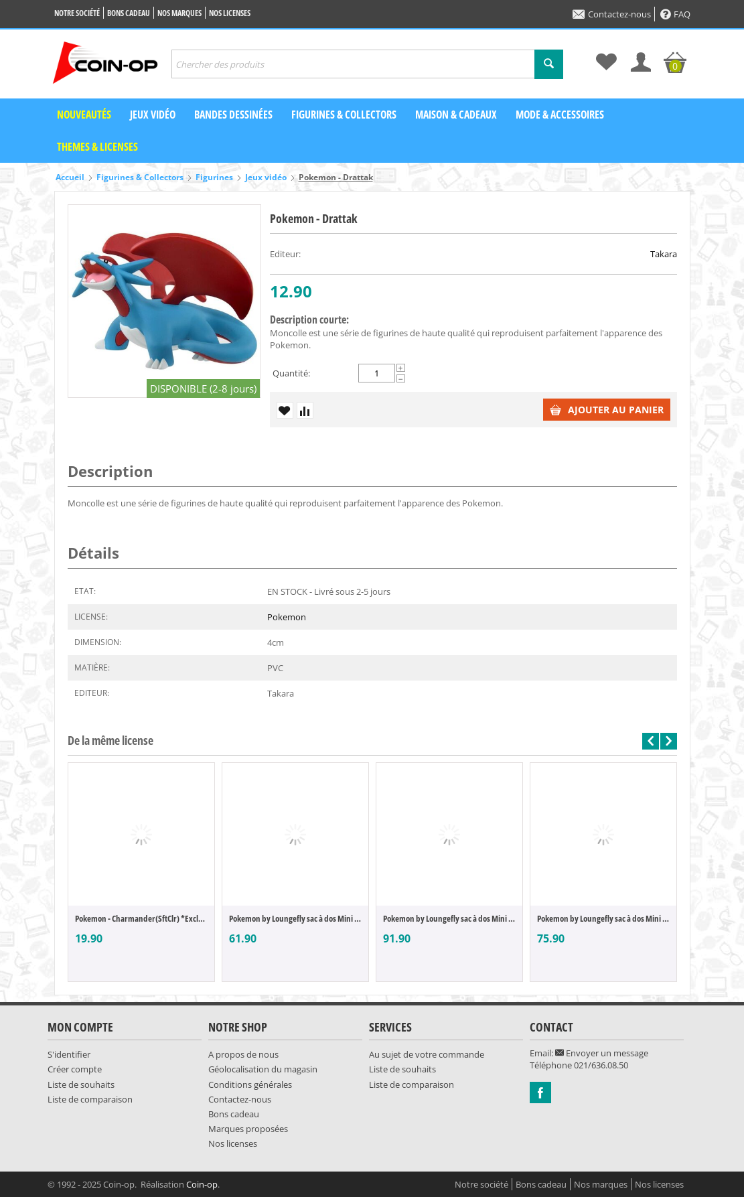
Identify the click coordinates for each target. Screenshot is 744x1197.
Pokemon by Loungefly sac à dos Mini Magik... (295, 918)
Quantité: (291, 373)
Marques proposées (248, 1129)
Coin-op (202, 1184)
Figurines (214, 177)
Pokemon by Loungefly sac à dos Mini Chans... (449, 918)
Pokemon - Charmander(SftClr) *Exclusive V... (141, 918)
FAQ (675, 14)
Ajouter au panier (607, 409)
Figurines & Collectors (343, 114)
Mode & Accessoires (560, 114)
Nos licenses (229, 13)
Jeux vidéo (152, 114)
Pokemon (286, 617)
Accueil (70, 177)
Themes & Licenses (97, 146)
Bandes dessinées (233, 114)
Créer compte (75, 1069)
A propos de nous (243, 1054)
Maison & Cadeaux (456, 114)
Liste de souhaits (81, 1084)
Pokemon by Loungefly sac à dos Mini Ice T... (603, 918)
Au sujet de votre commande (426, 1054)
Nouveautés (84, 114)
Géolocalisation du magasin (262, 1069)
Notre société (77, 13)
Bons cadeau (128, 13)
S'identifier (69, 1054)
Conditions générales (250, 1084)
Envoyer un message (601, 1053)
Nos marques (179, 13)
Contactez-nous (612, 14)
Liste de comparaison (90, 1099)
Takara (663, 254)
